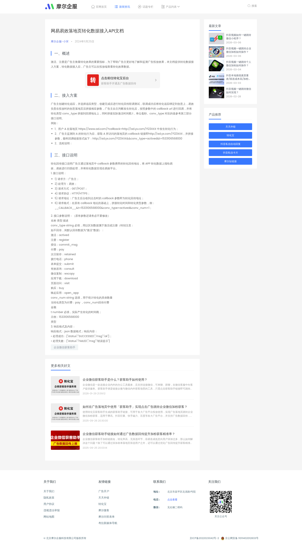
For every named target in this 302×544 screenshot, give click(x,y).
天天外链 (231, 126)
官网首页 (99, 6)
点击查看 (172, 499)
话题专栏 (145, 6)
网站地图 (49, 517)
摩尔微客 (103, 510)
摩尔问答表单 (106, 517)
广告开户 (103, 491)
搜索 (252, 5)
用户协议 (49, 504)
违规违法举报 (52, 510)
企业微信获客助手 (64, 347)
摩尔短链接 (230, 161)
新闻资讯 (122, 6)
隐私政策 (49, 498)
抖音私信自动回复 (231, 144)
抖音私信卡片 (230, 152)
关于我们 (49, 491)
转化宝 (230, 135)
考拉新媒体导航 (107, 523)
